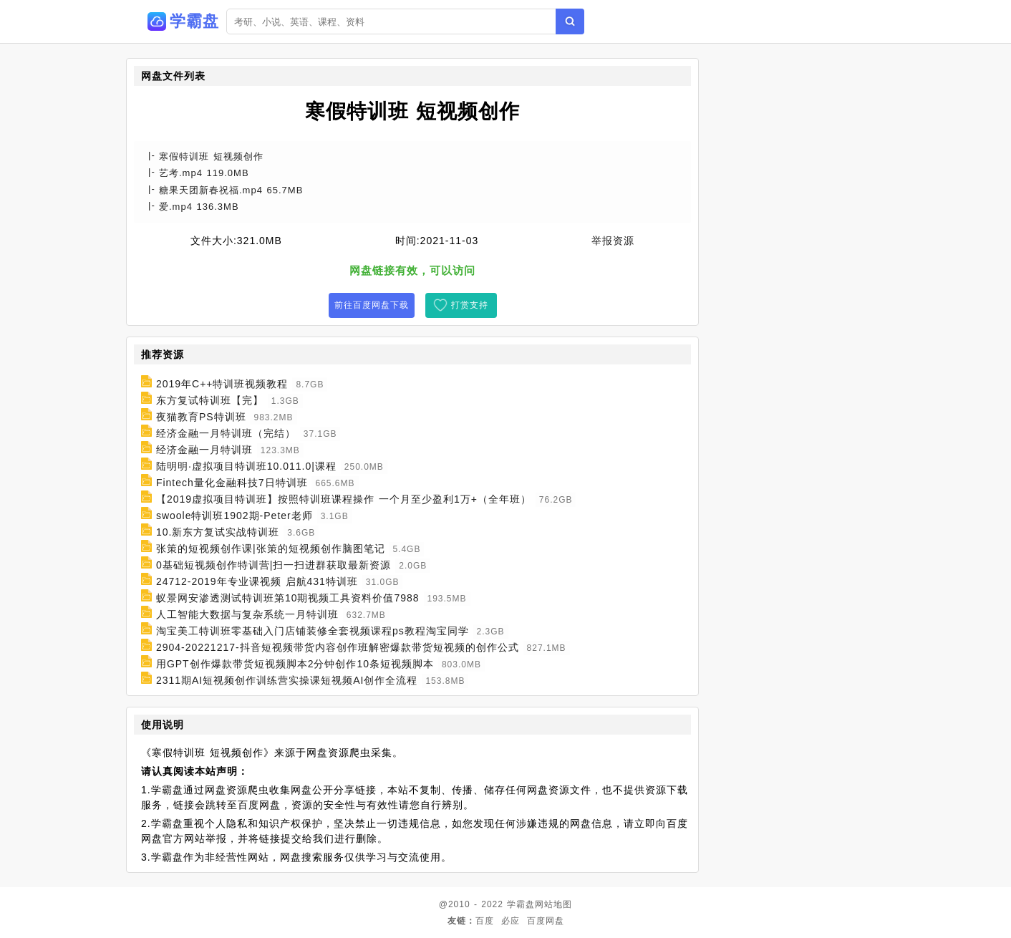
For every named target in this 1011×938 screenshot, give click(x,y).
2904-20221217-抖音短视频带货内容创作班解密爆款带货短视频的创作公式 (337, 647)
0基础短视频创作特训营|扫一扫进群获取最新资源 (273, 565)
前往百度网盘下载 (371, 305)
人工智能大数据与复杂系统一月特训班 (247, 614)
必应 (510, 921)
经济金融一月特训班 (204, 449)
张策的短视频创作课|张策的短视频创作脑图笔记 (270, 548)
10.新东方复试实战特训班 (217, 532)
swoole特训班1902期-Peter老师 (234, 515)
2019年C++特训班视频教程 (222, 384)
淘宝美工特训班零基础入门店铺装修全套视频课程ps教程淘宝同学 (312, 631)
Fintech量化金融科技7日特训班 (232, 482)
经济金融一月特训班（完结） (226, 433)
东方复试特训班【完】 (209, 400)
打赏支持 (469, 305)
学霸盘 (521, 904)
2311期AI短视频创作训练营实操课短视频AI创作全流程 (287, 680)
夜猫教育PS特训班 (201, 416)
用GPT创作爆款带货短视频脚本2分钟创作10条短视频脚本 (295, 663)
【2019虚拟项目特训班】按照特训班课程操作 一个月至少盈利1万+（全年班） (343, 499)
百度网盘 (545, 921)
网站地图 (553, 904)
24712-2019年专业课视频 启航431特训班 (257, 581)
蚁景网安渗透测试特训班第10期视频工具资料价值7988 (288, 598)
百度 (484, 921)
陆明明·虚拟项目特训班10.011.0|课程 (246, 466)
